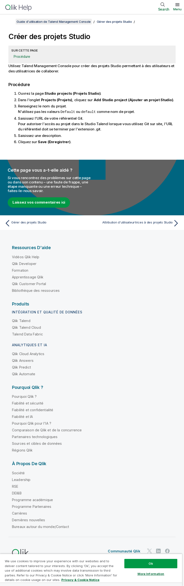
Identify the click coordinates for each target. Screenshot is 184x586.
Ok (151, 563)
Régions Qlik (22, 450)
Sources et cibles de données (37, 443)
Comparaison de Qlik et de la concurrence (47, 430)
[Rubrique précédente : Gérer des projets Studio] (47, 223)
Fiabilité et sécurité (27, 403)
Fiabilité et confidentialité (32, 410)
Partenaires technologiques (35, 436)
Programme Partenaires (31, 506)
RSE (15, 486)
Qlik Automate (23, 374)
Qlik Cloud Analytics (28, 354)
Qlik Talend (21, 320)
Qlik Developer (24, 263)
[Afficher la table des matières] (9, 21)
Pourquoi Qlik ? (24, 396)
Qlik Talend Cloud (26, 327)
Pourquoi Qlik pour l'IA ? (31, 423)
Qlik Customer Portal (29, 283)
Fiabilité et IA (22, 416)
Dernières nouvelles (28, 520)
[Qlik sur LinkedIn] (158, 551)
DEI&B (17, 493)
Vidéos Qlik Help (26, 257)
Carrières (19, 513)
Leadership (21, 479)
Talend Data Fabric (27, 334)
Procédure (22, 56)
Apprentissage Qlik (27, 277)
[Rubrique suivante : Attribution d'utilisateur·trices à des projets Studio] (137, 223)
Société (18, 473)
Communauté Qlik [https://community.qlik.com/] (124, 551)
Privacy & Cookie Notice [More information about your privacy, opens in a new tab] (80, 580)
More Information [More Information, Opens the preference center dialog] (151, 574)
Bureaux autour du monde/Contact (40, 526)
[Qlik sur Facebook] (167, 551)
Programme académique (32, 500)
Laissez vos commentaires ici (38, 202)
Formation (20, 270)
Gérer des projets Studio (114, 21)
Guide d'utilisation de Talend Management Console (54, 21)
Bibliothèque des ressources (36, 290)
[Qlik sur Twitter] (149, 551)
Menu (177, 9)
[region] (91, 570)
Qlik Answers (23, 360)
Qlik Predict (21, 367)
